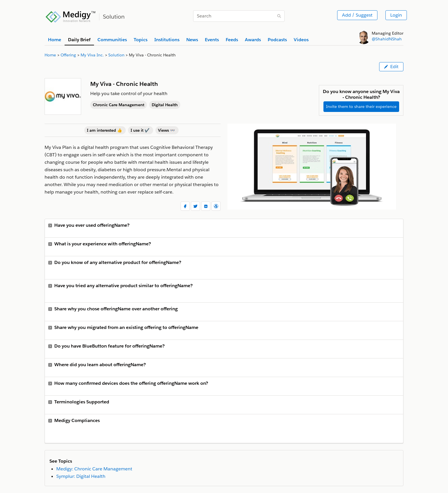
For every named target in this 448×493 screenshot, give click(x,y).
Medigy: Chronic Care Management (94, 469)
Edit (391, 67)
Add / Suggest (357, 15)
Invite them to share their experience (361, 106)
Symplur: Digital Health (80, 476)
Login (396, 15)
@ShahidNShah (387, 39)
